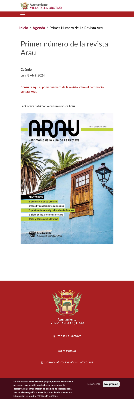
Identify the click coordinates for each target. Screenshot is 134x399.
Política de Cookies (47, 397)
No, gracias (111, 384)
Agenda (39, 28)
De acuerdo (93, 385)
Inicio (23, 28)
